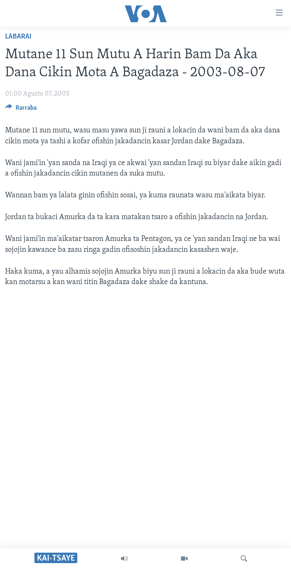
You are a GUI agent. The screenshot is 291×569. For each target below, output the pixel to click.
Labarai (18, 37)
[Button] (21, 110)
